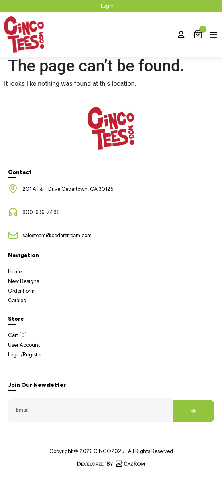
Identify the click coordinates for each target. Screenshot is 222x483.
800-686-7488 (41, 212)
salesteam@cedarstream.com (57, 235)
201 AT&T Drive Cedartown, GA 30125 (68, 189)
